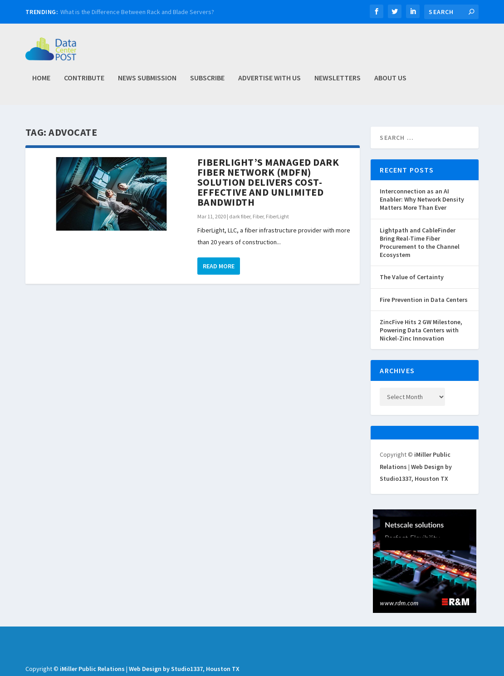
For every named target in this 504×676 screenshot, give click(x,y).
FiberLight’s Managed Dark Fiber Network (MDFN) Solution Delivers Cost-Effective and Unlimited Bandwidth (268, 182)
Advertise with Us (269, 82)
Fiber (258, 216)
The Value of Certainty (412, 277)
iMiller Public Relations (92, 669)
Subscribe (207, 82)
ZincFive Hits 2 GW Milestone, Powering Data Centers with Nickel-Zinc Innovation (421, 330)
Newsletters (337, 82)
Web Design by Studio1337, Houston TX (184, 669)
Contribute (84, 82)
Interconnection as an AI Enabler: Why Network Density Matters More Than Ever (422, 200)
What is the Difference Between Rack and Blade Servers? (137, 12)
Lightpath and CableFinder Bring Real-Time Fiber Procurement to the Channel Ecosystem (420, 243)
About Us (390, 82)
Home (41, 82)
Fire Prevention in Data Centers (424, 300)
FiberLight (277, 216)
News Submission (147, 82)
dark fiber (239, 216)
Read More (219, 266)
